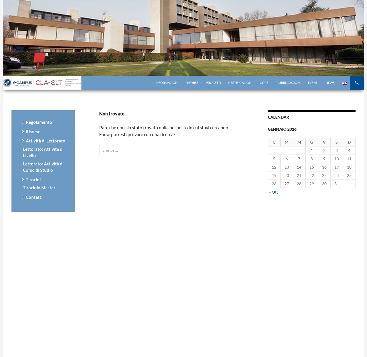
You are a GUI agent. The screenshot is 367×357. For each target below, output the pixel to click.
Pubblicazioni (288, 82)
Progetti (213, 82)
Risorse (192, 82)
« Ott (273, 192)
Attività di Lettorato (45, 140)
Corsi (264, 82)
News (330, 82)
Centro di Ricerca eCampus (43, 83)
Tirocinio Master (39, 187)
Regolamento (39, 122)
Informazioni (166, 82)
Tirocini (33, 179)
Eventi (313, 82)
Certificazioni (240, 82)
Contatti (34, 197)
